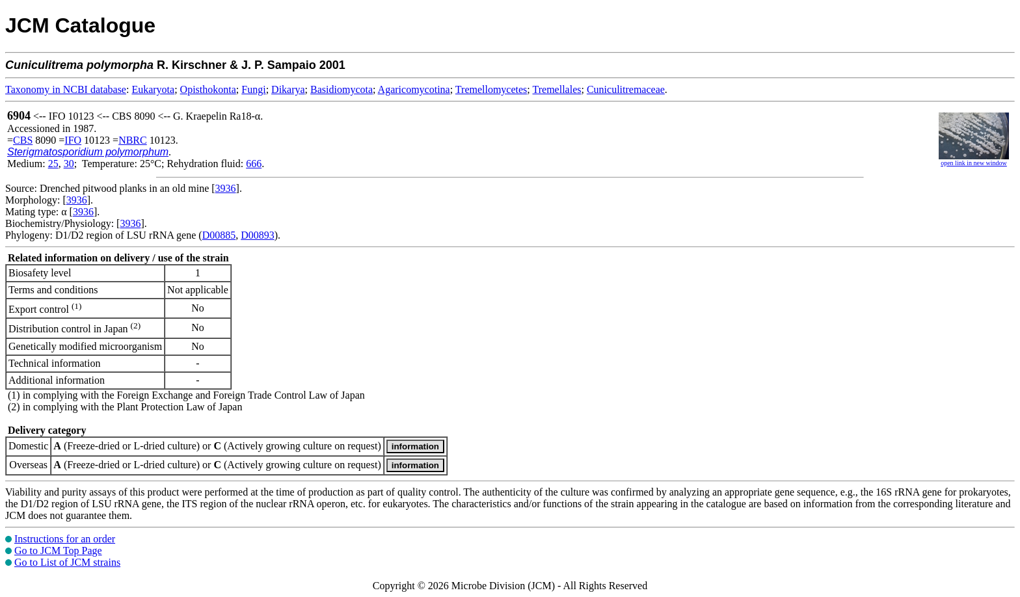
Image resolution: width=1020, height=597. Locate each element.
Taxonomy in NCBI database (65, 89)
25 (53, 163)
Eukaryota (152, 89)
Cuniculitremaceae (626, 89)
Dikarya (288, 89)
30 (69, 163)
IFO (72, 140)
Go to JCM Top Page (58, 550)
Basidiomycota (341, 89)
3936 (225, 188)
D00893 (258, 235)
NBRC (132, 140)
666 (254, 163)
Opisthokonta (208, 89)
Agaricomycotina (414, 89)
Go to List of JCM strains (67, 562)
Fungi (253, 89)
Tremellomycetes (491, 89)
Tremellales (557, 89)
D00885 (219, 235)
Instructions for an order (64, 538)
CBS (23, 140)
